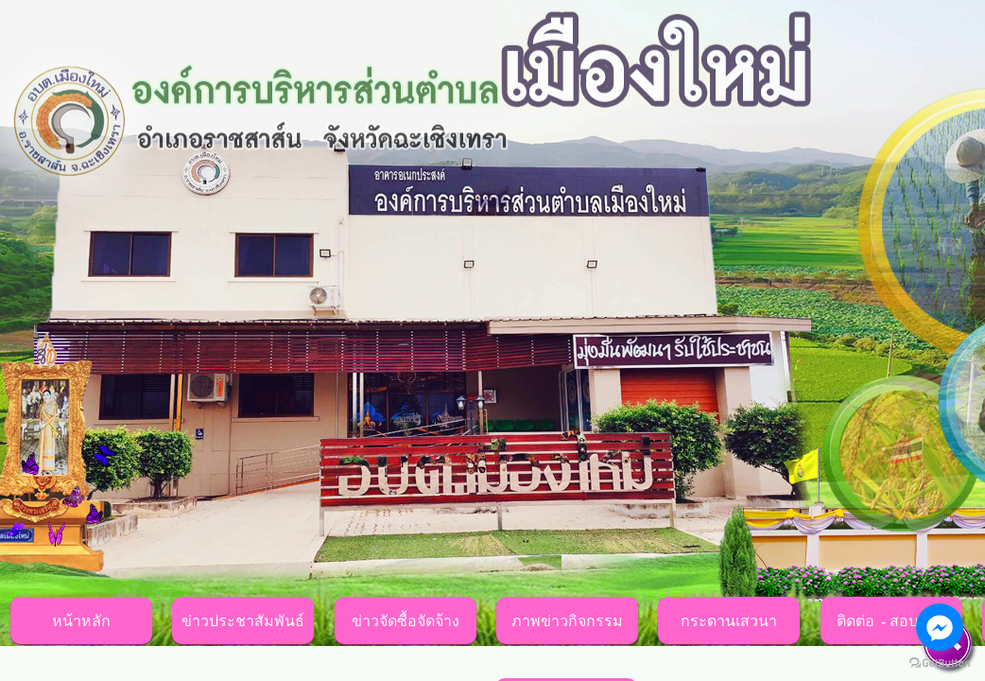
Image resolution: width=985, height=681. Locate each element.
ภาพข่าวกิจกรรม (567, 621)
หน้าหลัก (81, 621)
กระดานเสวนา (729, 621)
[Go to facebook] (939, 627)
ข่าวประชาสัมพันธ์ (242, 621)
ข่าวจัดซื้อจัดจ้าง (405, 621)
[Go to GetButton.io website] (939, 662)
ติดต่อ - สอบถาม (891, 621)
